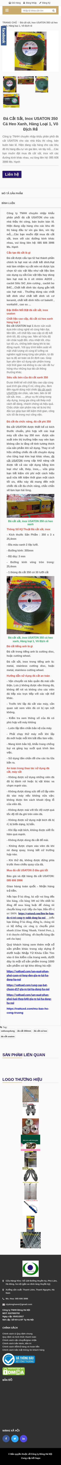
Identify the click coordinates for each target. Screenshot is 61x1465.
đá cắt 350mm (24, 1031)
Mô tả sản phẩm (12, 193)
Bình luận (8, 203)
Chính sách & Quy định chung (17, 1333)
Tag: (3, 1027)
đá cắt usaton (8, 1036)
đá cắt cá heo (40, 1031)
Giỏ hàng (16, 3)
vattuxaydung (8, 1031)
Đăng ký (46, 3)
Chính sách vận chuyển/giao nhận (19, 1340)
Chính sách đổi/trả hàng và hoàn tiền (20, 1346)
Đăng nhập (31, 3)
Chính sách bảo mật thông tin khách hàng (23, 1350)
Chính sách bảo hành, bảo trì (16, 1343)
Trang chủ (9, 22)
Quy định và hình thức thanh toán (19, 1337)
